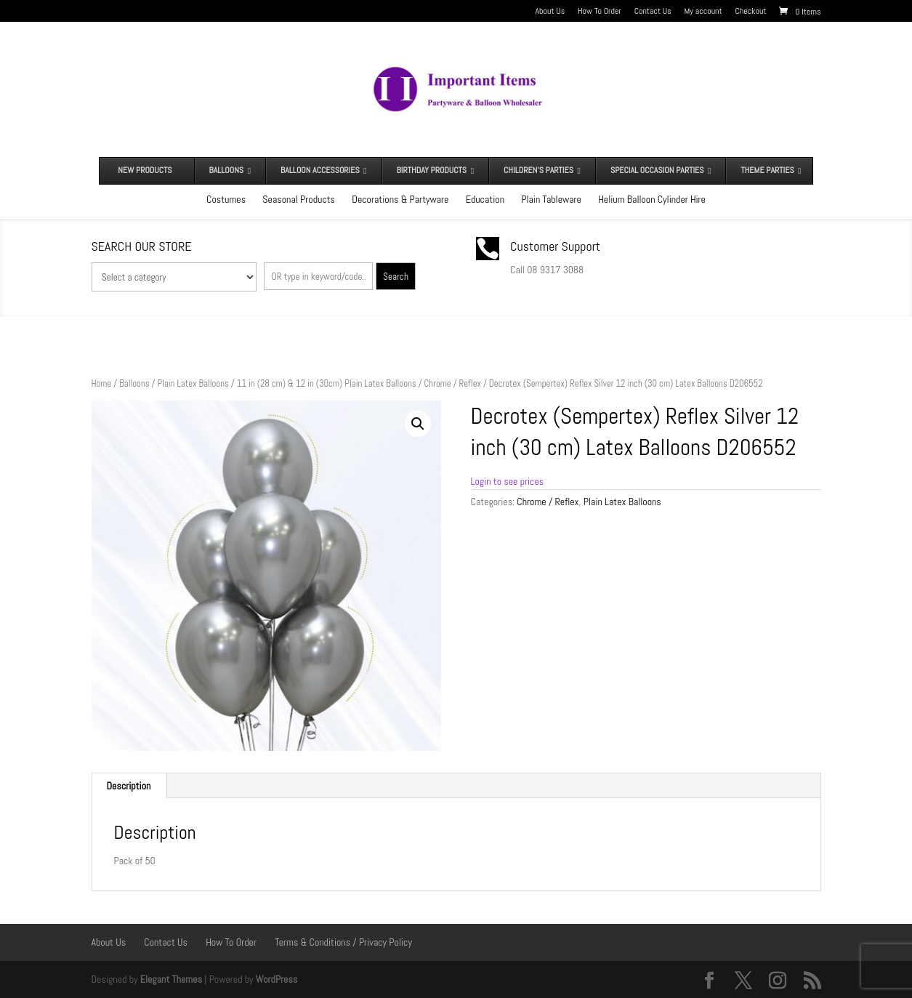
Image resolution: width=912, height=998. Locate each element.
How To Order (599, 12)
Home (102, 383)
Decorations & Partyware (400, 199)
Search (395, 276)
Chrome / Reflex (452, 383)
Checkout (750, 12)
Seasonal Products (298, 199)
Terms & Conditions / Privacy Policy (343, 942)
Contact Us (652, 12)
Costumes (226, 199)
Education (485, 199)
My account (703, 12)
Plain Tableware (551, 199)
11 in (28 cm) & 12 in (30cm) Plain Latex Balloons (326, 383)
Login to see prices (507, 481)
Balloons (134, 383)
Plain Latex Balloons (192, 383)
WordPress (277, 979)
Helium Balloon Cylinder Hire (652, 199)
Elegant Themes (171, 979)
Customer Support (555, 246)
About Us (550, 12)
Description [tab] (129, 785)
